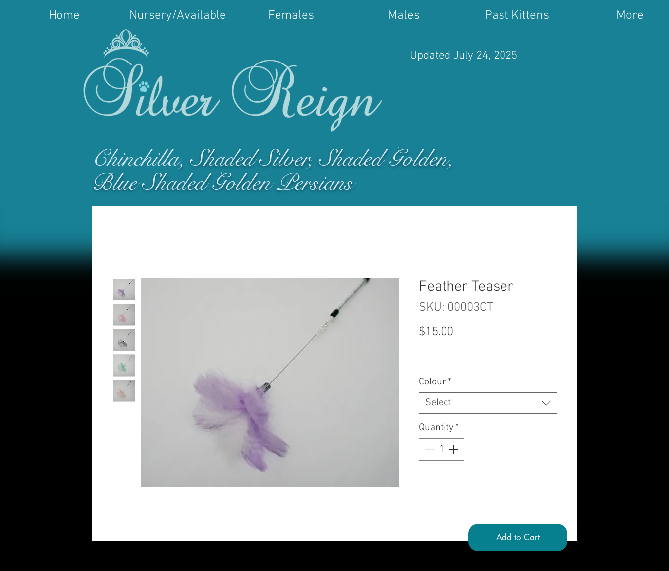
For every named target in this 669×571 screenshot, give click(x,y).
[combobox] (488, 403)
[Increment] (454, 449)
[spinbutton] (441, 449)
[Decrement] (428, 449)
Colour (435, 382)
